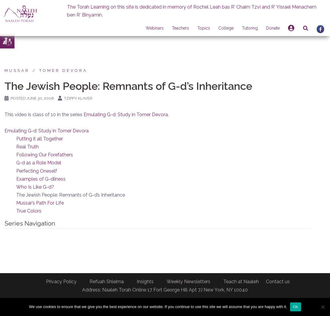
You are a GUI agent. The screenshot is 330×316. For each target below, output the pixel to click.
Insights (145, 281)
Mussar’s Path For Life (40, 203)
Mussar (17, 70)
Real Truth (27, 147)
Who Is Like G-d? (35, 187)
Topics (203, 28)
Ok (295, 306)
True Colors (28, 211)
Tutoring (250, 28)
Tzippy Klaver (78, 98)
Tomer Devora (63, 70)
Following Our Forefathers (44, 155)
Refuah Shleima (107, 281)
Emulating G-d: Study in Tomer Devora (126, 114)
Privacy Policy (61, 281)
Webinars (155, 28)
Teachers (180, 28)
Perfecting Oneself (36, 171)
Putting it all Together (39, 139)
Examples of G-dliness (41, 179)
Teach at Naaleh (241, 281)
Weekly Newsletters (188, 281)
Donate (273, 28)
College (226, 28)
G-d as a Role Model (38, 163)
